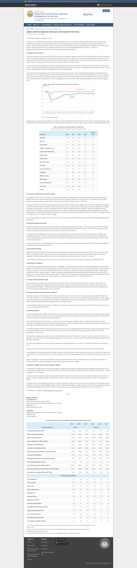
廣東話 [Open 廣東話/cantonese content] (30, 1)
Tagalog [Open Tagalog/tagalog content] (80, 1)
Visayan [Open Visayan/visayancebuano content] (96, 1)
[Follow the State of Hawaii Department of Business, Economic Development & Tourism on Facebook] (85, 14)
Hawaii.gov (30, 5)
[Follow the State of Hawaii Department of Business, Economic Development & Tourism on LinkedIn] (92, 14)
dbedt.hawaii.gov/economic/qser (53, 390)
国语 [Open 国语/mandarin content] (59, 1)
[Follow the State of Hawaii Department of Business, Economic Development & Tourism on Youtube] (87, 14)
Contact (29, 542)
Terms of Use (44, 542)
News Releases (47, 25)
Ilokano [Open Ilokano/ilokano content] (48, 1)
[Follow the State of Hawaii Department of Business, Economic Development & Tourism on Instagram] (89, 14)
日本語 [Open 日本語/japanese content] (52, 1)
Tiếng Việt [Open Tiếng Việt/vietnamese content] (90, 1)
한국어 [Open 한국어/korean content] (56, 1)
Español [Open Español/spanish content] (75, 1)
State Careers (90, 25)
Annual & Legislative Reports (63, 25)
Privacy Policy (44, 549)
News (32, 29)
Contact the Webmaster (62, 543)
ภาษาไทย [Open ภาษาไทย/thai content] (85, 1)
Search (106, 10)
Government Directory (106, 5)
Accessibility (44, 545)
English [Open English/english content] (26, 1)
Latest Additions (79, 25)
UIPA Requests (31, 545)
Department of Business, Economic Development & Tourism (51, 15)
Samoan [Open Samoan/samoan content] (70, 1)
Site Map (29, 559)
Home (29, 25)
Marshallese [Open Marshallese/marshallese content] (64, 1)
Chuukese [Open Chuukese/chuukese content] (35, 1)
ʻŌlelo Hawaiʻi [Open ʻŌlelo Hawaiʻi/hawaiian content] (41, 1)
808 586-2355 (61, 539)
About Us (36, 25)
